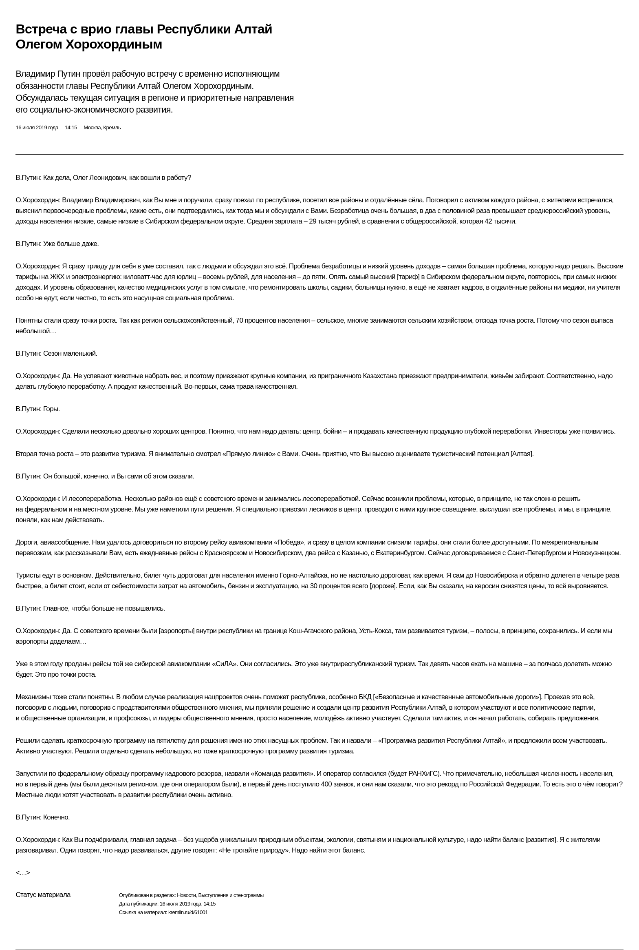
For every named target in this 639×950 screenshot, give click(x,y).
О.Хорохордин (37, 200)
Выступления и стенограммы (230, 895)
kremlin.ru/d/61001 (188, 912)
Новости (186, 895)
